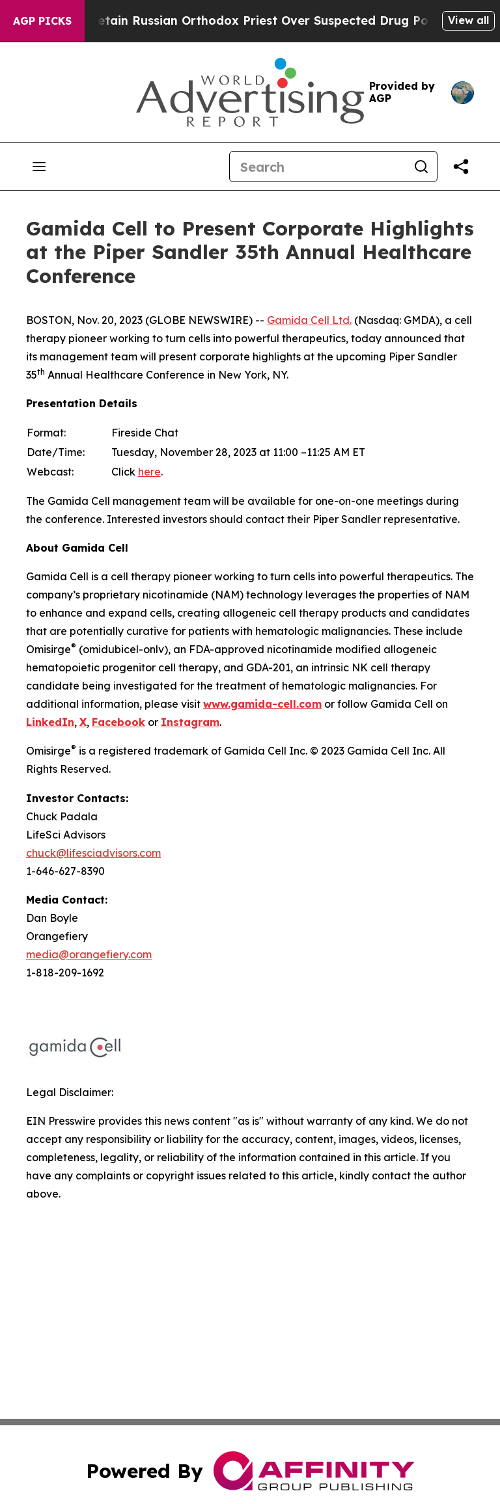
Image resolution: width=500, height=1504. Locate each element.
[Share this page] (461, 167)
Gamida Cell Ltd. (309, 320)
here (149, 471)
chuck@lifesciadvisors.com (93, 852)
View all (468, 20)
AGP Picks (42, 20)
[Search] (318, 166)
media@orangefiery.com (89, 954)
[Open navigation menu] (39, 167)
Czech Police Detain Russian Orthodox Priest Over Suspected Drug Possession (256, 20)
